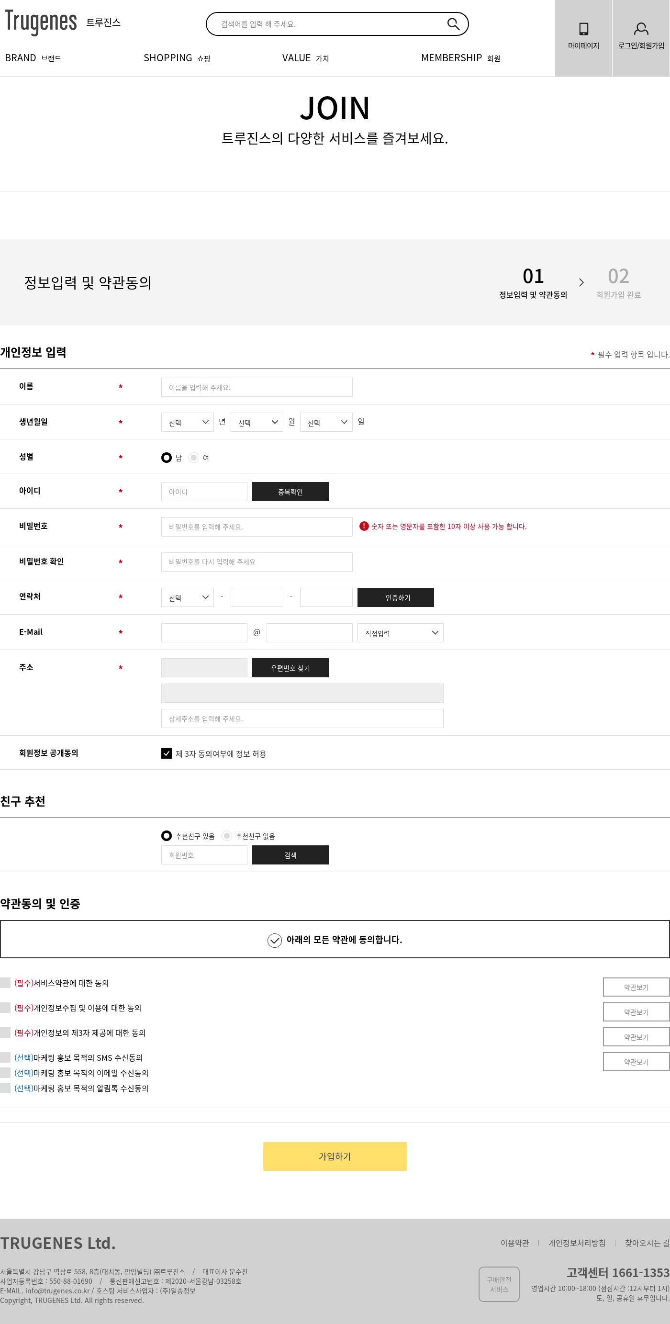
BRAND (33, 57)
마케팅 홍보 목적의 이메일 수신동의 (81, 1072)
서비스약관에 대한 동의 (61, 982)
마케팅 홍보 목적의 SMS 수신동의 (78, 1057)
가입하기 (335, 1156)
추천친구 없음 (255, 836)
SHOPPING (177, 57)
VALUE (305, 57)
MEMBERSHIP (461, 57)
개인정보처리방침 (577, 1242)
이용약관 (515, 1242)
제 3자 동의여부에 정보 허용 (221, 753)
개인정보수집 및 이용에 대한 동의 (78, 1007)
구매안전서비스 (499, 1284)
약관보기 (636, 987)
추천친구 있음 (195, 836)
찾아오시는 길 (647, 1242)
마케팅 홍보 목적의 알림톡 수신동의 (81, 1088)
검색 (290, 855)
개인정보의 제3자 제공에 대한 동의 (80, 1032)
